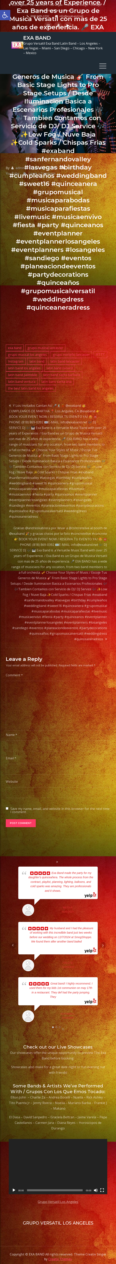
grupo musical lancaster (45, 345)
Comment (14, 672)
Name (11, 732)
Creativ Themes (60, 1256)
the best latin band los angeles (31, 385)
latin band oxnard (59, 365)
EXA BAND (35, 36)
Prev (13, 942)
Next (103, 942)
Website (12, 778)
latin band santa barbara (61, 372)
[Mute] (96, 1187)
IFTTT (100, 351)
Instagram (15, 358)
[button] (5, 15)
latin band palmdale (22, 372)
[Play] (14, 1187)
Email (11, 755)
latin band (36, 358)
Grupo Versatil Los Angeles (58, 1199)
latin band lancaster (65, 358)
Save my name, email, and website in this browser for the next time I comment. (60, 807)
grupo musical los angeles (27, 351)
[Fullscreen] (102, 1187)
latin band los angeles (24, 365)
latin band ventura (21, 378)
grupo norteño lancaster (71, 351)
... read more (69, 887)
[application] (58, 1163)
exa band (14, 345)
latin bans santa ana (56, 378)
